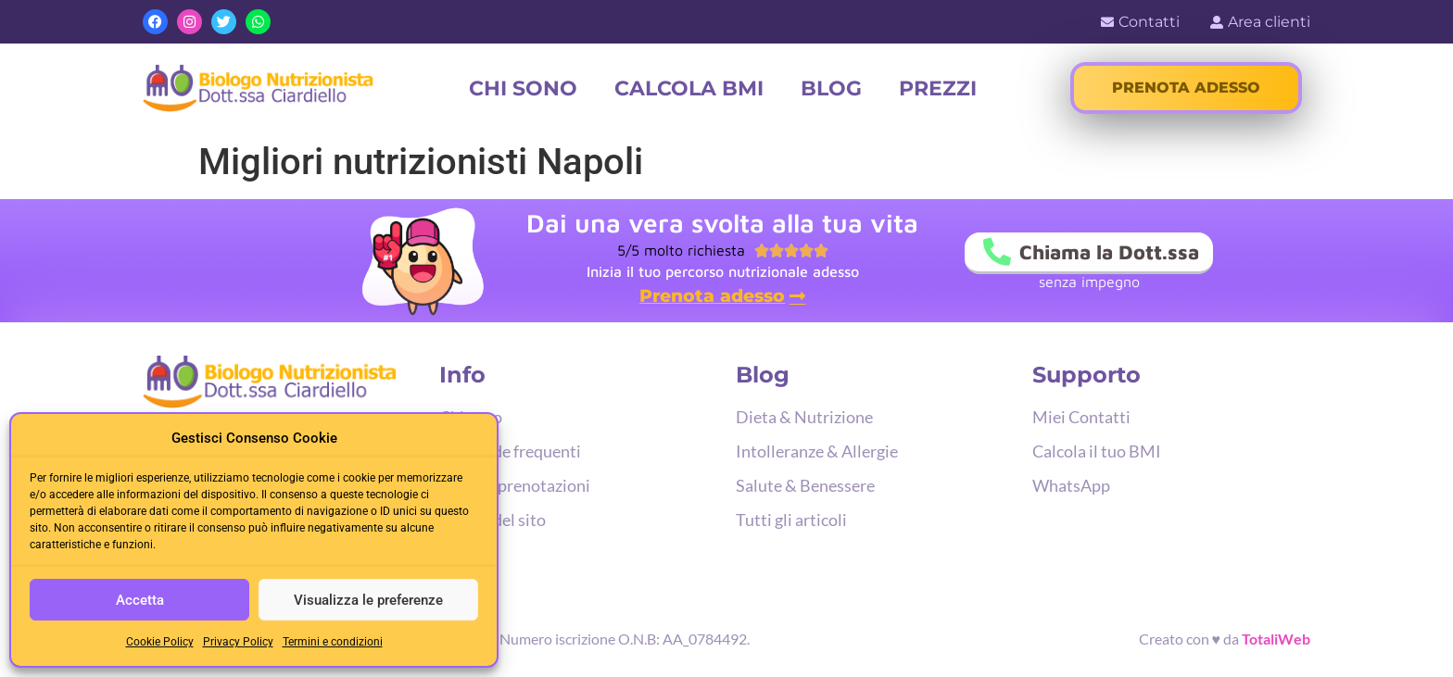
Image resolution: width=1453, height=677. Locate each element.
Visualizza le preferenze (368, 600)
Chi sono (523, 88)
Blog (831, 88)
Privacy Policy (238, 641)
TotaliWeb (1276, 638)
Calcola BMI (689, 88)
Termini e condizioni (333, 641)
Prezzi (938, 88)
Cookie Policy (160, 641)
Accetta (140, 600)
